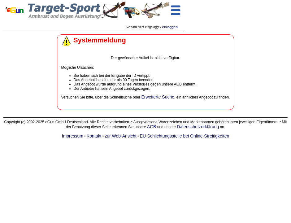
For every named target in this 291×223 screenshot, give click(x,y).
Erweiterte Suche (157, 96)
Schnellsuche (121, 97)
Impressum (72, 135)
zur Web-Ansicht (120, 135)
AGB (151, 126)
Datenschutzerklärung (198, 126)
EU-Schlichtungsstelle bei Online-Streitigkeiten (184, 135)
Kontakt (94, 135)
